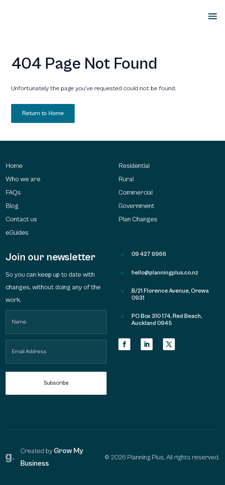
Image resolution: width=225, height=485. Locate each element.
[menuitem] (56, 166)
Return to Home (43, 113)
